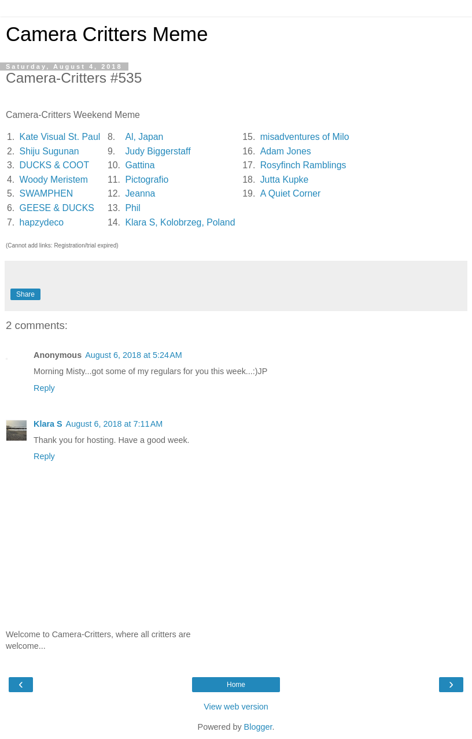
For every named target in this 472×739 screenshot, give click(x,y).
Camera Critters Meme (107, 34)
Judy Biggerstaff (157, 151)
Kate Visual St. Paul (60, 137)
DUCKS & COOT (54, 165)
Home (236, 685)
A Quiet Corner (290, 193)
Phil (132, 208)
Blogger (258, 726)
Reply (44, 388)
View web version (236, 706)
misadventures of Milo (304, 137)
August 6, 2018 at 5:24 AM (133, 355)
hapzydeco (42, 222)
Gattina (139, 165)
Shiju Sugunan (49, 151)
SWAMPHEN (46, 193)
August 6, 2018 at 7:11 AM (114, 423)
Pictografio (146, 179)
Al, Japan (144, 137)
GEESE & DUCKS (57, 208)
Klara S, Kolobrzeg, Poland (180, 222)
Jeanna (140, 193)
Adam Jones (285, 151)
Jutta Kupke (284, 179)
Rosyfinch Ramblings (303, 165)
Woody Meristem (54, 179)
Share (25, 294)
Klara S (48, 423)
